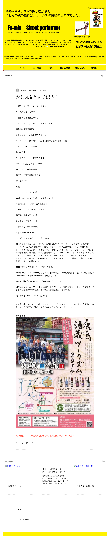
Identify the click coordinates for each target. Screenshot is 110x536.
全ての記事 (9, 76)
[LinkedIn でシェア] (27, 443)
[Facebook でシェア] (17, 443)
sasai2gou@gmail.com (57, 46)
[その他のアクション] (93, 90)
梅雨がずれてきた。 (16, 486)
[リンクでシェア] (32, 443)
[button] (102, 76)
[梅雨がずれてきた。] (20, 473)
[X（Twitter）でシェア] (22, 443)
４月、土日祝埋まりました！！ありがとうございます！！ (53, 470)
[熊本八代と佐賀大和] (89, 473)
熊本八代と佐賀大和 (85, 486)
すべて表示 (101, 461)
